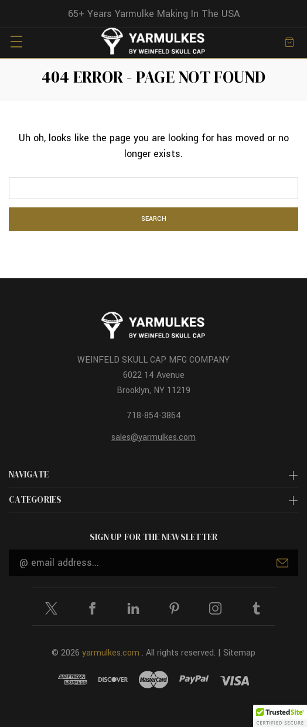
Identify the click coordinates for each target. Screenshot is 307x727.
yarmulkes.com (110, 653)
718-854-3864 (154, 415)
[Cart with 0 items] (289, 41)
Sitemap (239, 653)
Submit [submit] (282, 563)
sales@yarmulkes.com (153, 437)
